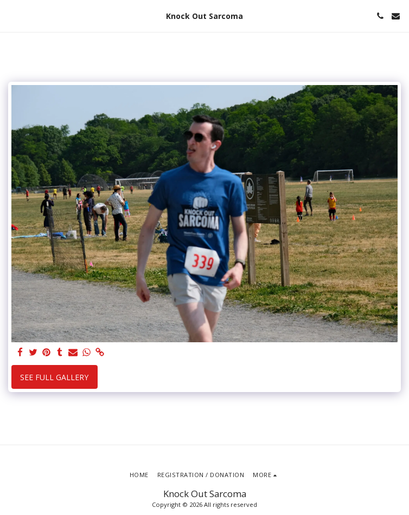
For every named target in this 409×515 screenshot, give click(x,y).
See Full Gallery (54, 377)
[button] (12, 15)
